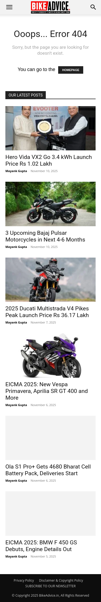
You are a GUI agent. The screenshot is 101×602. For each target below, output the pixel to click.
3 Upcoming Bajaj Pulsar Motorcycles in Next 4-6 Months (45, 236)
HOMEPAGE (70, 70)
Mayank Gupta (16, 171)
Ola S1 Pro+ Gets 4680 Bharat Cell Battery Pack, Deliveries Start (48, 470)
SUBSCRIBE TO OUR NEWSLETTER (50, 586)
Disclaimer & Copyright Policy (61, 580)
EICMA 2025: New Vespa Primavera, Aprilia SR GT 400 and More (46, 391)
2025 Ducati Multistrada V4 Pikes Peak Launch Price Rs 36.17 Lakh (47, 311)
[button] (93, 7)
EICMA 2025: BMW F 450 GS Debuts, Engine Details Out (41, 545)
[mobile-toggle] (9, 7)
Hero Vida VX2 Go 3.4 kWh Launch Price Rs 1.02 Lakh (48, 160)
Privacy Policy (24, 580)
